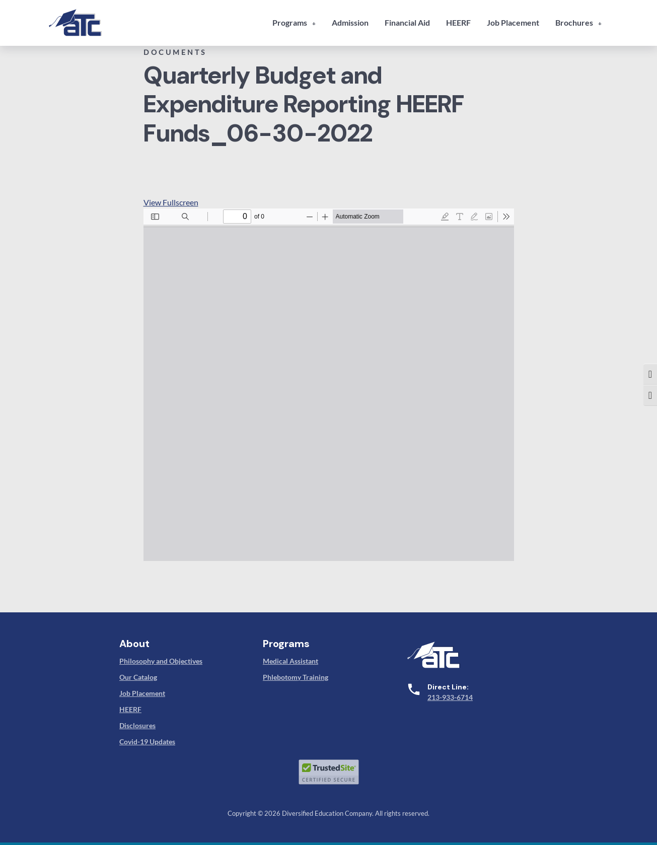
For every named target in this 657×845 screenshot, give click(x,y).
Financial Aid (407, 22)
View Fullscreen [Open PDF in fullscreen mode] (170, 202)
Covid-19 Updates (147, 741)
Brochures (574, 22)
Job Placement (513, 22)
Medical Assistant (290, 661)
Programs (289, 22)
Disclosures (137, 725)
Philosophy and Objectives (160, 661)
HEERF (458, 22)
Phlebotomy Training (295, 677)
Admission (350, 22)
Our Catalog (138, 677)
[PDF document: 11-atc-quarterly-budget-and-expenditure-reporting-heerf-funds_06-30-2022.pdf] (328, 384)
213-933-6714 (450, 697)
